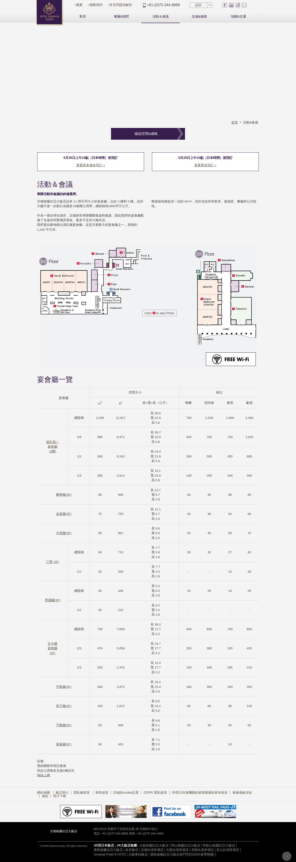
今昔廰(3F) (63, 533)
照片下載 (59, 796)
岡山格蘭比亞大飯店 (185, 845)
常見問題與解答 (120, 5)
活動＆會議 (160, 16)
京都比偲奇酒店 (152, 850)
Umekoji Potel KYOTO (110, 854)
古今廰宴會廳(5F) (52, 648)
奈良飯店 (131, 850)
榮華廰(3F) (63, 495)
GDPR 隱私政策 (155, 792)
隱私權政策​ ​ (82, 792)
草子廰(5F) (63, 706)
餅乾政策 (102, 792)
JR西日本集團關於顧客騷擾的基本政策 (200, 792)
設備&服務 (199, 16)
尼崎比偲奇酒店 (202, 850)
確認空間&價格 (146, 134)
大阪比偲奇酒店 (177, 850)
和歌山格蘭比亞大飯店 (219, 845)
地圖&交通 (238, 16)
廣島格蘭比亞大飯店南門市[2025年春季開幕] (182, 854)
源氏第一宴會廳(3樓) (52, 446)
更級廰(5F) (63, 744)
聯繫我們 (95, 5)
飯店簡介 (62, 792)
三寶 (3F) (52, 562)
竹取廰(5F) (63, 687)
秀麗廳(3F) (52, 600)
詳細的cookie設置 (126, 792)
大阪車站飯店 (138, 854)
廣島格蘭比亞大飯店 (108, 850)
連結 (45, 796)
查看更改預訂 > (205, 165)
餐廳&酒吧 (121, 16)
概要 (79, 5)
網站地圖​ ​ (44, 792)
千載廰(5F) (63, 725)
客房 (82, 16)
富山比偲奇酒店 (227, 850)
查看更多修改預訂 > (90, 165)
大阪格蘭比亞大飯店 (154, 845)
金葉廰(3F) (63, 514)
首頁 (234, 122)
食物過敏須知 (242, 792)
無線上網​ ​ (44, 775)
